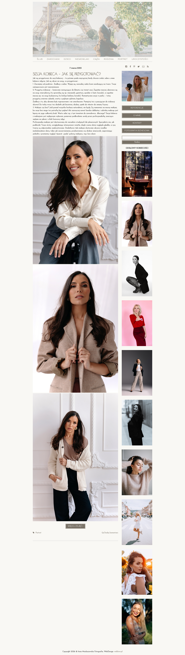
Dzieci (67, 59)
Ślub (40, 59)
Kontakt (137, 123)
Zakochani (53, 59)
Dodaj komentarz (111, 533)
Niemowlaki (82, 59)
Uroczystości (140, 59)
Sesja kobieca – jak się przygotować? (67, 74)
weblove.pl (118, 652)
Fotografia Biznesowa (137, 131)
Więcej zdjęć (76, 527)
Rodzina (109, 59)
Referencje (137, 108)
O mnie (137, 115)
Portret (122, 59)
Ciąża (96, 59)
